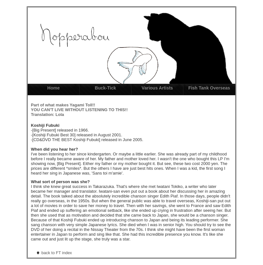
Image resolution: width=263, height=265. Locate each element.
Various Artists (157, 87)
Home (53, 87)
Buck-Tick (105, 87)
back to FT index (56, 252)
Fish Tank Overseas (209, 87)
